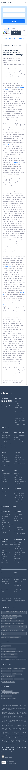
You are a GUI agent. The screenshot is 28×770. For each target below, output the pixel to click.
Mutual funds (4, 447)
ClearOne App (17, 483)
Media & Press (18, 407)
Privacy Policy (5, 752)
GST (2, 455)
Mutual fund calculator (7, 577)
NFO (2, 558)
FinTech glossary (19, 416)
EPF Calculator (17, 598)
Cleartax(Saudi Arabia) (21, 424)
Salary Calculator (18, 596)
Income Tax (17, 437)
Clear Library (18, 414)
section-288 (8, 266)
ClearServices (4, 441)
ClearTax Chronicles (20, 418)
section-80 (17, 162)
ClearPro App (4, 481)
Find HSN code (17, 589)
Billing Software (18, 477)
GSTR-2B (3, 532)
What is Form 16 (18, 518)
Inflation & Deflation (19, 548)
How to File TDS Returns (20, 523)
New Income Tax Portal (19, 525)
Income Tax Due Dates (19, 533)
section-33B (7, 144)
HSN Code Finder (18, 491)
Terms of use (14, 752)
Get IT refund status (19, 594)
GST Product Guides (20, 420)
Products (11, 2)
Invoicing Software (18, 479)
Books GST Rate (18, 501)
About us (17, 401)
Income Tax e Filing (6, 435)
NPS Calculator (18, 585)
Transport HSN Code (19, 495)
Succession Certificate (19, 552)
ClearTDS (16, 461)
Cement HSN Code (19, 493)
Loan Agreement (18, 550)
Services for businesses (20, 481)
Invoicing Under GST (6, 530)
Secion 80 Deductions (19, 439)
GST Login (4, 457)
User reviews (18, 409)
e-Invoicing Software (19, 459)
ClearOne (16, 475)
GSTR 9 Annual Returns (7, 524)
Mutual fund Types (5, 548)
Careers (17, 405)
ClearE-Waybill (17, 457)
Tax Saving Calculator (19, 591)
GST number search (19, 575)
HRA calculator (5, 589)
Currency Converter (6, 598)
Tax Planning (4, 437)
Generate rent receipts (20, 579)
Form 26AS (16, 516)
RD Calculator (4, 591)
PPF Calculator (17, 572)
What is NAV (4, 562)
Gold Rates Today (6, 596)
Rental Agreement (18, 560)
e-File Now (16, 33)
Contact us (18, 403)
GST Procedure (5, 518)
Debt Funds (4, 556)
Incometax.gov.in (18, 527)
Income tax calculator (6, 572)
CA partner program (6, 473)
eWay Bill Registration (19, 463)
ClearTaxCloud (5, 479)
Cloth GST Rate (18, 499)
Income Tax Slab (18, 514)
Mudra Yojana (17, 546)
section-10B (8, 89)
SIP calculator (4, 581)
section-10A (20, 87)
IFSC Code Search (18, 577)
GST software (4, 459)
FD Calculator (4, 594)
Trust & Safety (18, 422)
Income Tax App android (20, 435)
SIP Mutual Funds (5, 552)
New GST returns (5, 461)
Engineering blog (19, 411)
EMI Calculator (5, 575)
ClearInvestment (5, 439)
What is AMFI (4, 560)
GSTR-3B (3, 535)
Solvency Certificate (19, 554)
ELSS (2, 550)
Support (3, 408)
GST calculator (5, 583)
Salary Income (17, 520)
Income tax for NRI (18, 441)
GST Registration (5, 514)
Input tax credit (5, 465)
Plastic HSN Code (18, 497)
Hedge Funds (4, 554)
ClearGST (16, 455)
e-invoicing (4, 463)
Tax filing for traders (6, 495)
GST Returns (4, 516)
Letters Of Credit (18, 562)
